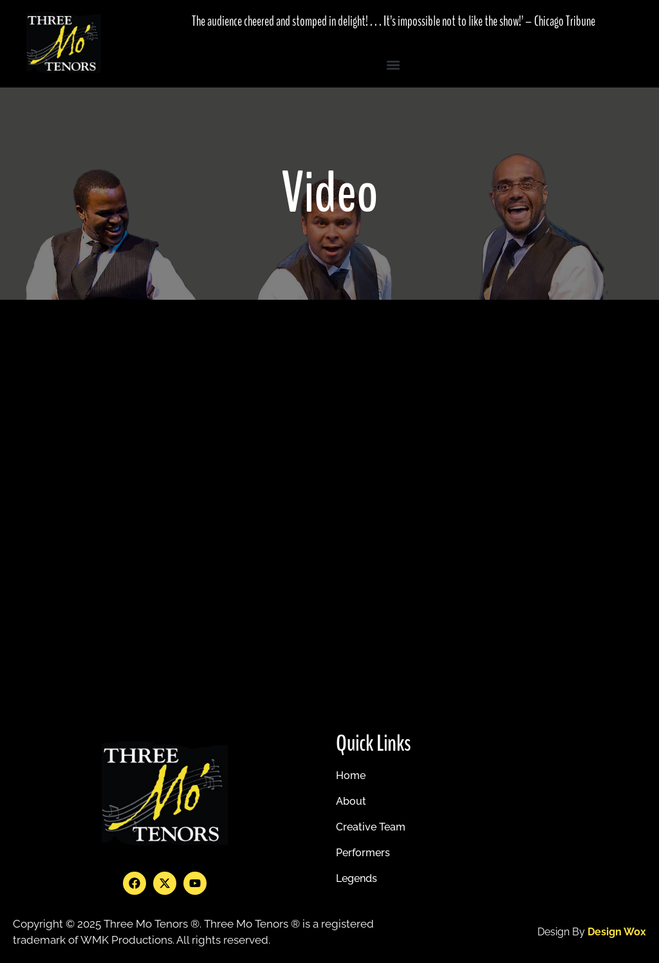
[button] (393, 64)
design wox (617, 932)
